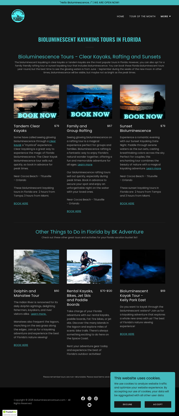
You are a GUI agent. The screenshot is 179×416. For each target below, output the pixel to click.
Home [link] (120, 16)
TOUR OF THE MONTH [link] (142, 16)
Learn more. (39, 314)
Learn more (85, 164)
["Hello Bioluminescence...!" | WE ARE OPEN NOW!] (89, 3)
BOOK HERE (21, 203)
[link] (18, 16)
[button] (166, 16)
